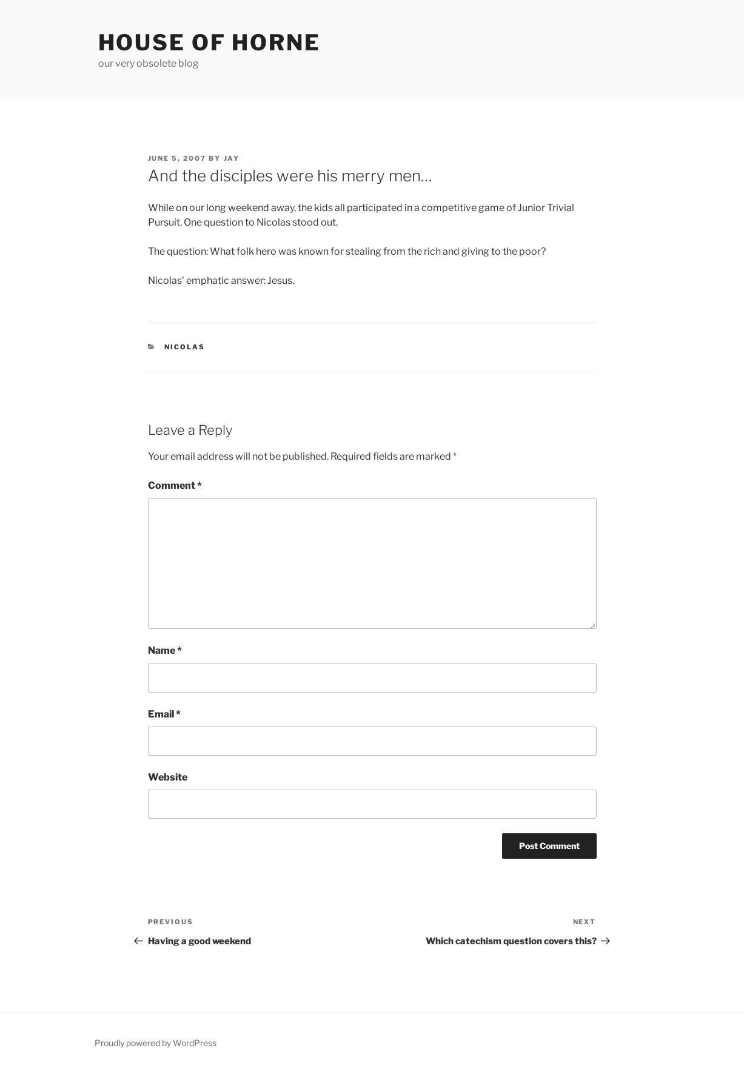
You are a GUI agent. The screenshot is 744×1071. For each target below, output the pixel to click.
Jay (232, 158)
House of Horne (209, 42)
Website (167, 777)
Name (165, 650)
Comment (175, 485)
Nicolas (184, 347)
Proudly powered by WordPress (155, 1043)
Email (164, 714)
